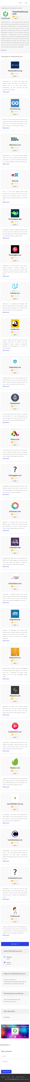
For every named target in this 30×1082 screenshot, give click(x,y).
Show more (6, 92)
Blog (20, 3)
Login (26, 3)
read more (3, 50)
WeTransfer (7, 1017)
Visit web (15, 944)
